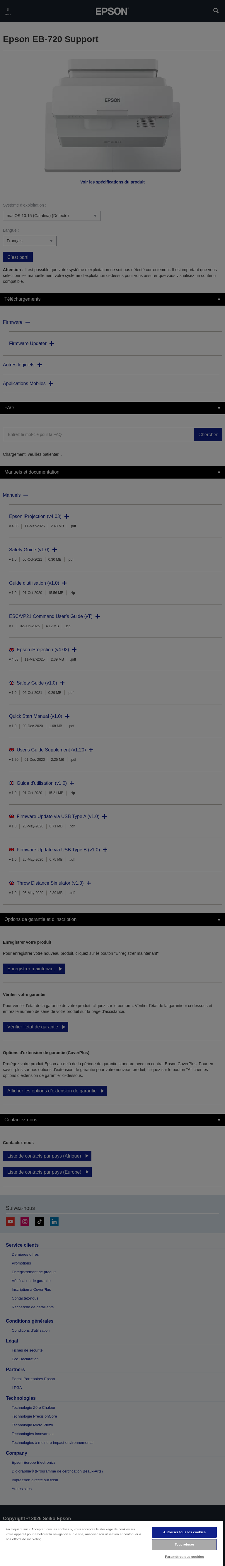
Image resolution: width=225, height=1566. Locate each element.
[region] (111, 1543)
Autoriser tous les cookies (184, 1532)
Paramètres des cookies (184, 1556)
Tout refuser (184, 1544)
